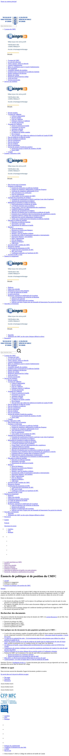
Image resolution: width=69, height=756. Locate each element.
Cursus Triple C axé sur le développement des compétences (29, 207)
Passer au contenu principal (9, 1)
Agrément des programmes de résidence (19, 197)
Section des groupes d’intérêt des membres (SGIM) (26, 148)
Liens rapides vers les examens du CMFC (23, 196)
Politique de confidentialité (12, 746)
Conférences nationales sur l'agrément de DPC (25, 253)
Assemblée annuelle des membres (17, 70)
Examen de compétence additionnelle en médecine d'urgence (29, 189)
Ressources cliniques (14, 246)
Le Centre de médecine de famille (17, 292)
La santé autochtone (13, 294)
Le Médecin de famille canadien (21, 132)
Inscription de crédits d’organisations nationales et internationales (30, 235)
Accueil (6, 580)
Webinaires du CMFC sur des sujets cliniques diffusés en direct (26, 336)
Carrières (10, 529)
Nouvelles (11, 335)
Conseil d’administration (15, 65)
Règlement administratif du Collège (18, 76)
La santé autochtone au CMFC (13, 562)
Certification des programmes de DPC (19, 248)
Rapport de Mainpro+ (18, 241)
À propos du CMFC (10, 29)
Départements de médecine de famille (22, 225)
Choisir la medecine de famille (20, 125)
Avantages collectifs (17, 129)
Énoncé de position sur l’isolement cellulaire (21, 654)
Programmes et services (18, 127)
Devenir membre (13, 112)
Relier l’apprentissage (18, 238)
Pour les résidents (13, 143)
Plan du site (7, 750)
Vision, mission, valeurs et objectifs (18, 63)
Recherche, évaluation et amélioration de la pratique (23, 295)
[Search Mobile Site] (9, 352)
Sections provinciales (14, 80)
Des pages (7, 677)
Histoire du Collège (13, 75)
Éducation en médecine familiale (17, 220)
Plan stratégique (12, 68)
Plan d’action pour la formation (17, 184)
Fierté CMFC (15, 150)
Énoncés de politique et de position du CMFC (17, 585)
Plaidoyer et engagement (11, 256)
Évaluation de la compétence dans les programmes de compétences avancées (34, 214)
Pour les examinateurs (14, 140)
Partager (3, 588)
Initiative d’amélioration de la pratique (23, 300)
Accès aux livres (12, 78)
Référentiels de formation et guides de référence (21, 202)
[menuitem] (36, 523)
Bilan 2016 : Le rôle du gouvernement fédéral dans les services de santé (25, 658)
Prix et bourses (16, 134)
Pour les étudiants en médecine (17, 139)
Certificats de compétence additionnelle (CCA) (25, 191)
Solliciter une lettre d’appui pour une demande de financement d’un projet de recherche (37, 302)
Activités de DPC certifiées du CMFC (19, 245)
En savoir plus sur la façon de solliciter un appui (14, 674)
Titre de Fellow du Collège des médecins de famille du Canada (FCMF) (32, 135)
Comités (10, 152)
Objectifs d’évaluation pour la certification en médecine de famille (31, 212)
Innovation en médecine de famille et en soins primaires (20, 570)
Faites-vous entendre (14, 289)
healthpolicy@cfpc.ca (19, 662)
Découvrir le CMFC (17, 130)
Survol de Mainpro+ (17, 228)
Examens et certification (15, 186)
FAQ (9, 530)
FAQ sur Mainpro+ (17, 240)
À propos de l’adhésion (14, 114)
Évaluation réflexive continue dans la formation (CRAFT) (28, 215)
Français (6, 523)
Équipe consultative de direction (17, 73)
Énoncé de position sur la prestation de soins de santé (23, 656)
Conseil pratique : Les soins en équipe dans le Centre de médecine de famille (26, 659)
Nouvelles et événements (11, 303)
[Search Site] (9, 26)
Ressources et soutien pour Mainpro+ (22, 230)
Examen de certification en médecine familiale (25, 188)
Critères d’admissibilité (18, 116)
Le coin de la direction (14, 62)
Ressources (7, 338)
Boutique (10, 532)
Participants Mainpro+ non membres (22, 236)
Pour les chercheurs (13, 142)
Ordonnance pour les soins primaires (18, 290)
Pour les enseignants (14, 145)
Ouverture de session (10, 526)
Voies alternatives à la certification (21, 192)
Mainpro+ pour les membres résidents (22, 233)
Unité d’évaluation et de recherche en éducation (25, 297)
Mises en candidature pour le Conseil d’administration (23, 67)
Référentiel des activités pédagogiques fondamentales (27, 217)
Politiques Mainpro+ (17, 232)
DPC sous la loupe (17, 251)
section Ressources (51, 617)
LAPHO (6, 749)
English (6, 520)
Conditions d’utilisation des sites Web (15, 747)
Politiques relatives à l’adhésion (21, 121)
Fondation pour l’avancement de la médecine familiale (23, 72)
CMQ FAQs (15, 243)
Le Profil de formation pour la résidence (23, 206)
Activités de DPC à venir (15, 254)
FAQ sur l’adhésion (17, 119)
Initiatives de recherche (18, 299)
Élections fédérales (9, 567)
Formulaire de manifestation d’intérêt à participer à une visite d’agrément (33, 199)
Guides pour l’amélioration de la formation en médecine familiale (30, 219)
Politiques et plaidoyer (10, 568)
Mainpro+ (11, 227)
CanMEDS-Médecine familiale (20, 209)
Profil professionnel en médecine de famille (24, 204)
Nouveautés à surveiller (18, 223)
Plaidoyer (10, 287)
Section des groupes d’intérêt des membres (20, 147)
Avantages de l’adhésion (15, 124)
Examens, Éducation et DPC (12, 153)
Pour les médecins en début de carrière (19, 137)
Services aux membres (10, 81)
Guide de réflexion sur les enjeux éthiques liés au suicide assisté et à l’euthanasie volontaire (30, 651)
